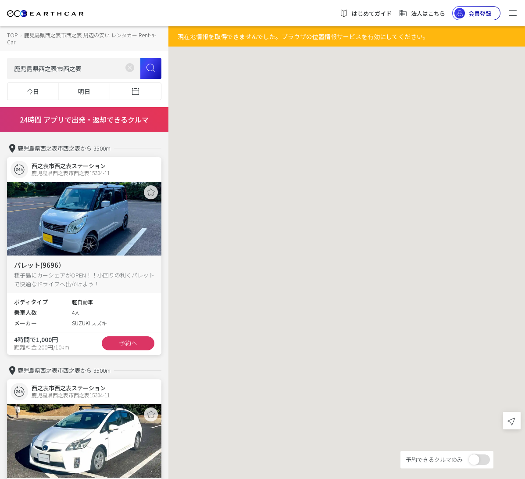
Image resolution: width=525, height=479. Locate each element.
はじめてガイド (365, 13)
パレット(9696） (39, 265)
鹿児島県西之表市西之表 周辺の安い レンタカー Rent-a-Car (81, 38)
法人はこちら (422, 13)
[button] (347, 231)
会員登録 (472, 13)
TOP (12, 35)
